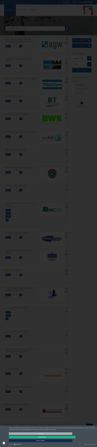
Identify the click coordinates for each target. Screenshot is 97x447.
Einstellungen (82, 441)
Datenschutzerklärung (92, 444)
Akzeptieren (52, 441)
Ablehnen (22, 441)
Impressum (86, 444)
